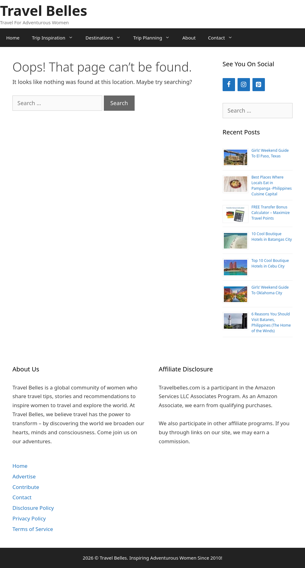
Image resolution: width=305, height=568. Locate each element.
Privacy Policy (29, 518)
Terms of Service (32, 529)
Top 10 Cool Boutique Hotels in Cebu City (270, 263)
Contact (223, 37)
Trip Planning (154, 37)
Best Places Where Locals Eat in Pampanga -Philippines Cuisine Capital (272, 186)
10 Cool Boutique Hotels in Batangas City (272, 236)
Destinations (106, 37)
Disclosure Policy (33, 507)
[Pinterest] (258, 84)
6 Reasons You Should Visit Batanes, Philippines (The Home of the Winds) (271, 322)
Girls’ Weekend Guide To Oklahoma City (270, 290)
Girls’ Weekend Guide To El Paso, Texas (270, 153)
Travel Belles (43, 10)
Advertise (24, 476)
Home (13, 38)
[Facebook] (229, 84)
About (189, 38)
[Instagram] (244, 84)
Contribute (25, 487)
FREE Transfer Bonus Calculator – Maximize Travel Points (271, 212)
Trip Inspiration (55, 37)
